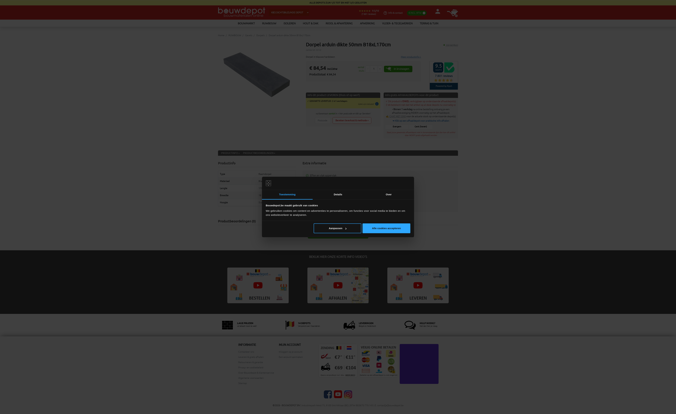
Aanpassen (337, 228)
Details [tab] (338, 194)
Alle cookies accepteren (386, 228)
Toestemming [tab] (287, 194)
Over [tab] (389, 194)
